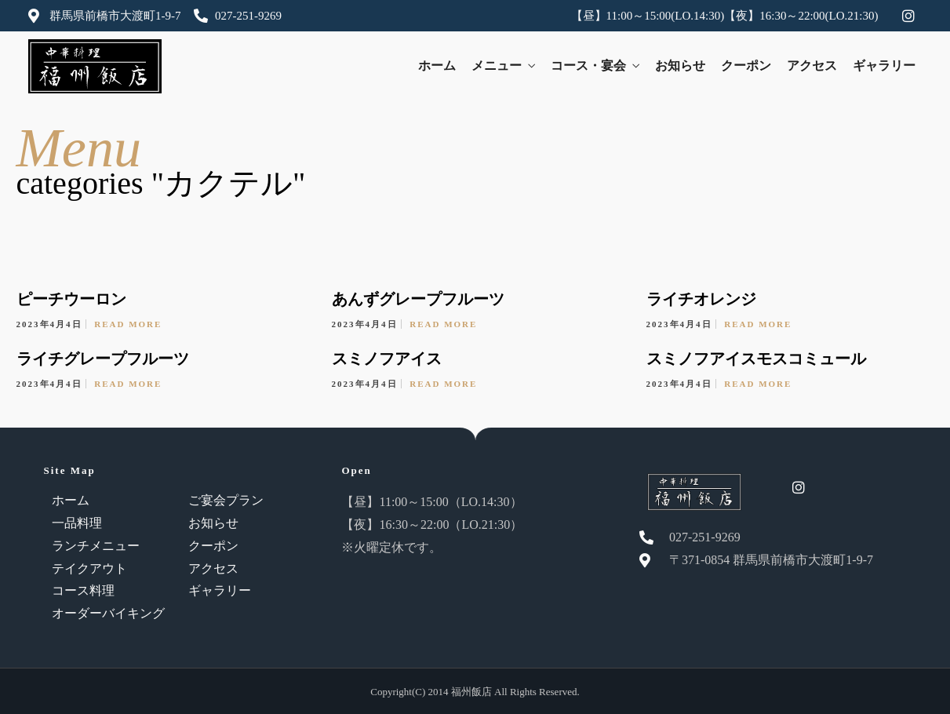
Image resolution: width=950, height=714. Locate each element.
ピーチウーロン (71, 299)
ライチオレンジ (701, 299)
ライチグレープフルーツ (102, 358)
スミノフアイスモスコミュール (756, 358)
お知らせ (680, 65)
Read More (128, 324)
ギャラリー (884, 65)
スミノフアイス (387, 358)
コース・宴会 (588, 65)
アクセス (812, 65)
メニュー (496, 65)
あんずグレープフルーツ (418, 299)
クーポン (746, 65)
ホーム (437, 65)
